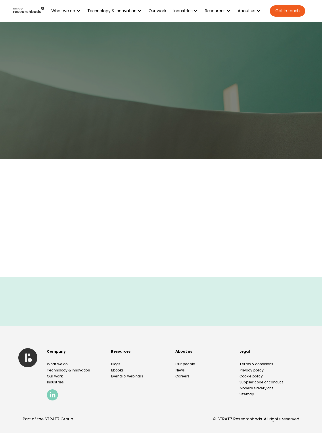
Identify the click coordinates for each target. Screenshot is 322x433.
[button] (245, 351)
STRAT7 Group (59, 419)
